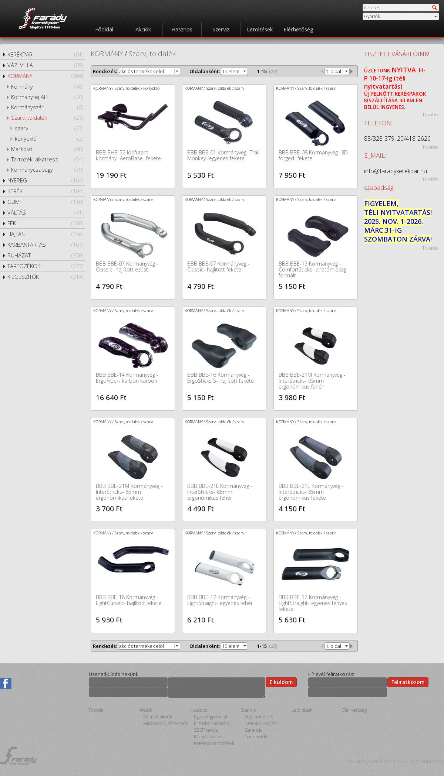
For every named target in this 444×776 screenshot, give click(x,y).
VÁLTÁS (45, 212)
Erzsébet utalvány (212, 723)
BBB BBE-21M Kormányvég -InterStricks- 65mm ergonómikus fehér (312, 380)
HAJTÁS (45, 233)
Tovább (430, 114)
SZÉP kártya (206, 730)
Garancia (253, 730)
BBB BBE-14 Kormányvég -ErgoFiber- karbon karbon (127, 377)
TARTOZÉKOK (45, 266)
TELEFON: (378, 123)
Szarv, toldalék (47, 117)
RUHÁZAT (45, 255)
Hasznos (181, 29)
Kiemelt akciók (157, 717)
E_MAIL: (375, 155)
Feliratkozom (407, 682)
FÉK (45, 223)
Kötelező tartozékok (214, 743)
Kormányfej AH (47, 96)
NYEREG (45, 180)
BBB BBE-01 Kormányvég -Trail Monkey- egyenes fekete (223, 155)
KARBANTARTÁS (45, 244)
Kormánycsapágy (47, 169)
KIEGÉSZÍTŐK (45, 276)
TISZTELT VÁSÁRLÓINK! (396, 53)
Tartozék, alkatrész (47, 159)
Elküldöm (281, 682)
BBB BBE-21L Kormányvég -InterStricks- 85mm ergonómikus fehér (219, 491)
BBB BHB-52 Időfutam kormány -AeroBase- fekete (128, 155)
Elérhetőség (298, 29)
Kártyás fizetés (208, 737)
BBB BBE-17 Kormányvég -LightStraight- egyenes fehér (220, 600)
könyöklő (49, 138)
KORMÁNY (45, 75)
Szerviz (220, 29)
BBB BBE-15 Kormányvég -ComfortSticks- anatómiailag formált (312, 269)
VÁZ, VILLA (45, 65)
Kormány (47, 86)
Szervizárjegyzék (262, 723)
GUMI (45, 201)
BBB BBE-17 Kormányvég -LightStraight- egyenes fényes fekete (313, 603)
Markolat (47, 149)
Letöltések (260, 29)
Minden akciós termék (165, 723)
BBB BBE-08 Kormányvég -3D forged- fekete (313, 155)
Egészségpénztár (211, 717)
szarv (49, 128)
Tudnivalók (256, 737)
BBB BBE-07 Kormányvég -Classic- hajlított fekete (218, 266)
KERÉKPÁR (45, 54)
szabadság (378, 187)
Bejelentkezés (259, 717)
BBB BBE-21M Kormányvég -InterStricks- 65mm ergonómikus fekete (129, 491)
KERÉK (45, 191)
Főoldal (104, 29)
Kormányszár (47, 107)
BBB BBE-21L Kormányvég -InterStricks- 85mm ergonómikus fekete (311, 491)
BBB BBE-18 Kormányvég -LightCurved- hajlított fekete (128, 600)
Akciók (143, 29)
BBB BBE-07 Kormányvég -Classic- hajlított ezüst (127, 266)
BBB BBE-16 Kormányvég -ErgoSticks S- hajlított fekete (220, 377)
